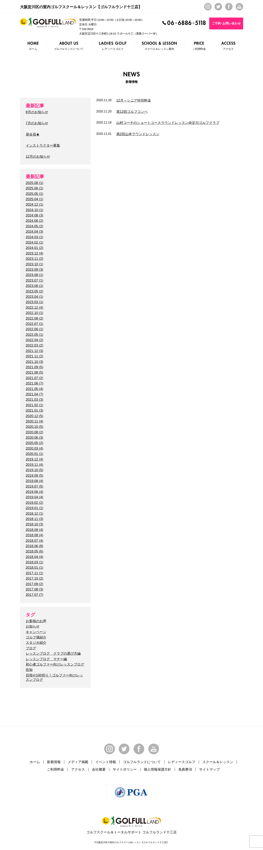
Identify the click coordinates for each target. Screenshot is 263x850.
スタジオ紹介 (36, 643)
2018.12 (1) (34, 513)
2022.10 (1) (34, 313)
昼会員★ (32, 134)
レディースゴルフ (181, 762)
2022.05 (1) (34, 335)
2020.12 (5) (34, 416)
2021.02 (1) (34, 405)
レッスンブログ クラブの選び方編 (53, 653)
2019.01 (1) (34, 508)
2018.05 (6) (34, 551)
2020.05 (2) (34, 443)
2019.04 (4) (34, 497)
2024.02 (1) (34, 242)
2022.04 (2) (34, 340)
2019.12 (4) (34, 459)
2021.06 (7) (34, 383)
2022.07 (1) (34, 324)
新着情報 (54, 762)
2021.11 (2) (34, 356)
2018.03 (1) (34, 562)
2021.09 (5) (34, 367)
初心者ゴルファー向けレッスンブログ (55, 664)
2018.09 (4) (34, 530)
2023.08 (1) (34, 275)
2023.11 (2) (34, 259)
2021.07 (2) (34, 378)
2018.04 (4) (34, 557)
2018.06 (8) (34, 546)
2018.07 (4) (34, 541)
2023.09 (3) (34, 269)
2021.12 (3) (34, 351)
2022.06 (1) (34, 329)
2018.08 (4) (34, 535)
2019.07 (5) (34, 486)
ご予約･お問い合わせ (226, 23)
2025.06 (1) (34, 188)
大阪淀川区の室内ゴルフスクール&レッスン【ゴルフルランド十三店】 (132, 842)
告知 (29, 670)
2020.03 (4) (34, 448)
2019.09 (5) (34, 476)
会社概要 (99, 769)
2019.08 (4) (34, 481)
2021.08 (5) (34, 372)
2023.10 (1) (34, 264)
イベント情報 (105, 762)
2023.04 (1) (34, 297)
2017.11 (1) (34, 573)
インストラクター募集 (43, 145)
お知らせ (32, 626)
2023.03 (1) (34, 302)
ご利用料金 (55, 769)
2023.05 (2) (34, 291)
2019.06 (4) (34, 492)
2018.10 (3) (34, 524)
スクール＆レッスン (217, 762)
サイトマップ (209, 769)
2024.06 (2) (34, 221)
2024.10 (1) (34, 210)
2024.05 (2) (34, 226)
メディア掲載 (78, 762)
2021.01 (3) (34, 410)
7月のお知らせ (37, 123)
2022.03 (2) (34, 345)
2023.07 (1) (34, 280)
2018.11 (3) (34, 519)
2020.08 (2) (34, 432)
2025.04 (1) (34, 199)
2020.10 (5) (34, 427)
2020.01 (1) (34, 454)
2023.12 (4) (34, 253)
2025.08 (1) (34, 183)
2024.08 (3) (34, 215)
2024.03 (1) (34, 237)
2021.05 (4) (34, 389)
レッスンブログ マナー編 (46, 659)
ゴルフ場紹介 (36, 637)
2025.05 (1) (34, 194)
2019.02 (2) (34, 503)
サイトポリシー (125, 769)
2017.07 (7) (34, 595)
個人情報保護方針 (157, 769)
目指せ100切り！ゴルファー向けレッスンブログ (54, 677)
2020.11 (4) (34, 421)
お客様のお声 (36, 621)
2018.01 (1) (34, 568)
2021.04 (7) (34, 394)
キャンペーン (36, 632)
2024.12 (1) (34, 204)
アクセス (78, 769)
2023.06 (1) (34, 286)
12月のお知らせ (38, 156)
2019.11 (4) (34, 465)
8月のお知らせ (37, 112)
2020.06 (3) (34, 438)
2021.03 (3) (34, 400)
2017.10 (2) (34, 578)
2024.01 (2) (34, 248)
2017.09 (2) (34, 584)
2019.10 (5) (34, 470)
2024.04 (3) (34, 232)
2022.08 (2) (34, 318)
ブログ (31, 648)
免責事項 (185, 769)
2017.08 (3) (34, 589)
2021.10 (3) (34, 362)
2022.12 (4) (34, 307)
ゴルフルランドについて (142, 762)
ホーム (35, 762)
